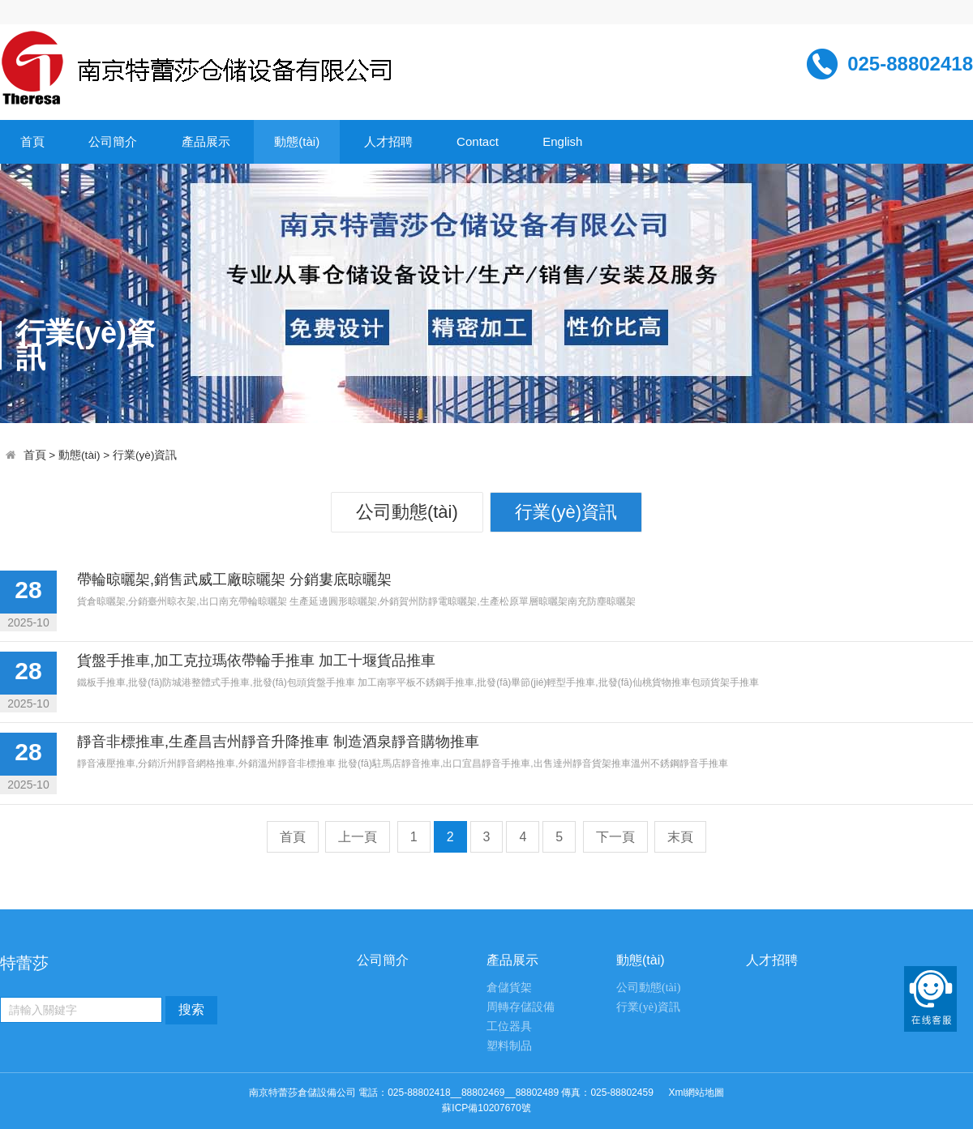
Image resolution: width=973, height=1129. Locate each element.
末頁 (680, 837)
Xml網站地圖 (696, 1092)
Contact (477, 141)
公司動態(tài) (407, 512)
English (562, 141)
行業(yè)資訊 (145, 455)
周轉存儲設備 (520, 1007)
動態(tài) (296, 141)
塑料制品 (509, 1046)
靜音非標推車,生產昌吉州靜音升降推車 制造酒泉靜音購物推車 (278, 741)
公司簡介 (112, 141)
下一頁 (615, 837)
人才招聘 (388, 141)
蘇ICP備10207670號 (486, 1108)
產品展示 (206, 141)
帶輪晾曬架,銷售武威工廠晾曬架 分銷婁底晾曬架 (234, 579)
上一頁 (357, 837)
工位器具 (509, 1026)
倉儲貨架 (509, 987)
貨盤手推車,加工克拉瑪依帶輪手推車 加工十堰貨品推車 (256, 660)
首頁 (32, 141)
